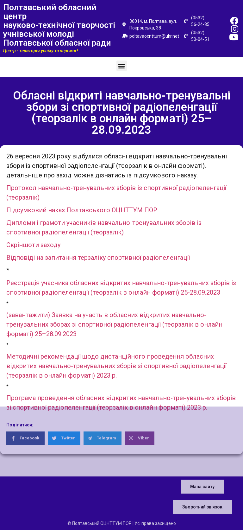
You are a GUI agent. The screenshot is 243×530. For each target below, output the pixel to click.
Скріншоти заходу (33, 245)
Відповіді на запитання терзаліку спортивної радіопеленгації (98, 257)
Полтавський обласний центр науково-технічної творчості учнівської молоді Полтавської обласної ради (59, 25)
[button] (121, 66)
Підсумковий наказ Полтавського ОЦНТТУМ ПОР (81, 210)
